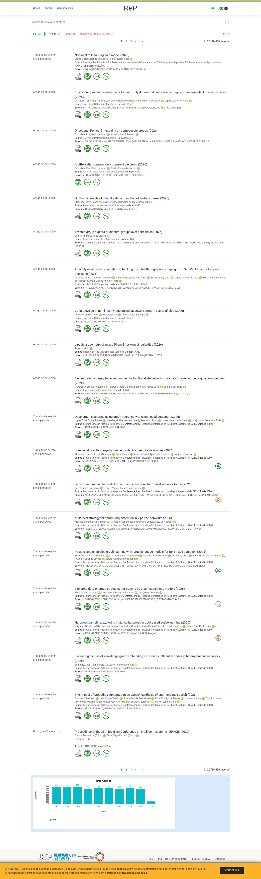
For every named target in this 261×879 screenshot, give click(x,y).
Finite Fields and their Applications (101, 239)
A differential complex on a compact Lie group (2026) (111, 164)
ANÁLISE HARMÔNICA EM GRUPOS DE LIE (186, 141)
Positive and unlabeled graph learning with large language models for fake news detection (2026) (140, 551)
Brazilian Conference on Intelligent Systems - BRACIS (169, 424)
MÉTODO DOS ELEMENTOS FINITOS (158, 393)
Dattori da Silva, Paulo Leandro (90, 134)
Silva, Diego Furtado (148, 592)
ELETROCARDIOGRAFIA (168, 599)
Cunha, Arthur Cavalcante (147, 100)
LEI (178, 287)
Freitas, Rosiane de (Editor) (89, 735)
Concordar (232, 870)
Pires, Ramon (122, 454)
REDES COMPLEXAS (95, 528)
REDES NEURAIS (93, 427)
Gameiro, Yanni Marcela (155, 555)
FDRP (122, 284)
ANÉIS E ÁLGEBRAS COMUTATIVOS (141, 242)
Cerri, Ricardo (134, 488)
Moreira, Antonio (192, 698)
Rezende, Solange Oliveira (88, 558)
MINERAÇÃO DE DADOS (97, 495)
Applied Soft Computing (95, 284)
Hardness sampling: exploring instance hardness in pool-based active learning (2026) (132, 622)
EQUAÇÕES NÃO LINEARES (167, 107)
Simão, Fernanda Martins (124, 168)
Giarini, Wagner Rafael (115, 488)
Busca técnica (201, 859)
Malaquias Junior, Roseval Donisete (93, 454)
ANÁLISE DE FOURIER (113, 141)
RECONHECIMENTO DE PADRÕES (184, 528)
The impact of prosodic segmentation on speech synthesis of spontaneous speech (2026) (136, 694)
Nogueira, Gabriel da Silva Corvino (92, 626)
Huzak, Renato (110, 314)
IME (103, 65)
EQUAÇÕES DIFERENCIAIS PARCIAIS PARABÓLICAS (125, 107)
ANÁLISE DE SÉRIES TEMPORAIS (138, 599)
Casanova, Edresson (139, 701)
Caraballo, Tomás (84, 100)
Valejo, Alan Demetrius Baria (206, 420)
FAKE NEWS (199, 565)
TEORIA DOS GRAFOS (114, 427)
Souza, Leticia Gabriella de (137, 698)
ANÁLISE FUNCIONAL (135, 69)
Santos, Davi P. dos (120, 626)
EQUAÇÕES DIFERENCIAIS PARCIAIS (104, 69)
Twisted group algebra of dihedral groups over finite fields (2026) (118, 232)
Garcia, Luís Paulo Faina (199, 626)
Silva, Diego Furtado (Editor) (121, 735)
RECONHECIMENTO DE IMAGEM (130, 287)
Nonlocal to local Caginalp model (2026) (102, 55)
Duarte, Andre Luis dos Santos (90, 235)
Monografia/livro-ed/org (47, 731)
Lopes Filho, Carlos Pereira (88, 420)
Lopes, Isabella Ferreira (186, 277)
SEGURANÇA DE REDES (171, 495)
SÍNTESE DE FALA (94, 708)
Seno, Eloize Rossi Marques (207, 555)
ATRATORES (91, 107)
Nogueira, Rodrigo (184, 454)
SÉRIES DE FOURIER (134, 175)
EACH (137, 284)
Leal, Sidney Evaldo (109, 698)
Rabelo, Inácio (82, 348)
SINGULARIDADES (127, 209)
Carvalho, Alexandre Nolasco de (113, 100)
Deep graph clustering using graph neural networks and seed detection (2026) (127, 416)
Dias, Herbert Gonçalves (87, 488)
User (212, 8)
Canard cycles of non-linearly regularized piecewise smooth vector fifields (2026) (129, 310)
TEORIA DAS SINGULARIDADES (101, 209)
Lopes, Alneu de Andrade (174, 420)
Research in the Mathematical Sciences (103, 205)
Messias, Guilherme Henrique (122, 420)
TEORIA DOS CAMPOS (172, 242)
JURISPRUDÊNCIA (166, 287)
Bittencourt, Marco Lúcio (146, 386)
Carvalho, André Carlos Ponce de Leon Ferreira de (156, 626)
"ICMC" (54, 34)
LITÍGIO (152, 287)
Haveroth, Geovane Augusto (89, 386)
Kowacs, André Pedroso (123, 134)
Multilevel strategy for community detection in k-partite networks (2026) (123, 518)
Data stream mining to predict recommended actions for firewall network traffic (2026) (133, 484)
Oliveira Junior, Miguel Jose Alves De (106, 701)
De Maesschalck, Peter (86, 314)
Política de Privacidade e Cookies (127, 873)
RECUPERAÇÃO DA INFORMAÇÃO (138, 633)
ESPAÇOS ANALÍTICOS (150, 355)
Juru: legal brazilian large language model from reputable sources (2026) (124, 450)
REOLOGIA (133, 393)
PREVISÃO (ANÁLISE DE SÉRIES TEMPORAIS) (134, 495)
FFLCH (129, 284)
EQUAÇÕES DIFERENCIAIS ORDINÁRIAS (105, 321)
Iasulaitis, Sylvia (149, 420)
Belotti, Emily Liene (160, 277)
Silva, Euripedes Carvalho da (117, 202)
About (48, 8)
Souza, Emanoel (144, 202)
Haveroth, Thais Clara (119, 386)
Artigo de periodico (44, 91)
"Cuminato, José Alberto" (97, 34)
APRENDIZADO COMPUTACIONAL (202, 495)
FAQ (151, 859)
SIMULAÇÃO (184, 393)
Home (36, 8)
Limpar (226, 33)
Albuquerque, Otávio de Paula (131, 277)
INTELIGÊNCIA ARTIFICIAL (98, 287)
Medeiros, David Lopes (86, 202)
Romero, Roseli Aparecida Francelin (152, 454)
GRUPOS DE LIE (93, 141)
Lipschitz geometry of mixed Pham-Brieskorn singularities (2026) (119, 344)
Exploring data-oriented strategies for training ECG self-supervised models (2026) (130, 588)
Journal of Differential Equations (100, 104)
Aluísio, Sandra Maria (165, 701)
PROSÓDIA (110, 708)
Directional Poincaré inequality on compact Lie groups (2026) (116, 130)
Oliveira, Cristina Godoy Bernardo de (93, 277)
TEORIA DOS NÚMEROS (197, 242)
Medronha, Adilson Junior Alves (117, 592)
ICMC (97, 65)
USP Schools (65, 8)
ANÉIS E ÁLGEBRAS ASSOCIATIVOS (103, 242)
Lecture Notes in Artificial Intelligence (102, 424)
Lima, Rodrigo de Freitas (167, 698)
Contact (220, 859)
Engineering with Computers (97, 390)
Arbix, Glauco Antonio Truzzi (104, 280)
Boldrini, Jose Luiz (173, 386)
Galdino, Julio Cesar (85, 698)
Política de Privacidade (172, 859)
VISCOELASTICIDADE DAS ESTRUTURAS (106, 393)
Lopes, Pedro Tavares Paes (115, 58)
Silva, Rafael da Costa (86, 592)
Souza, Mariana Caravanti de (124, 555)
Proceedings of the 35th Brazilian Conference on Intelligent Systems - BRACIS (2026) (132, 731)
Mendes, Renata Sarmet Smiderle (92, 521)
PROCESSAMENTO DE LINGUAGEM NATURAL (108, 461)
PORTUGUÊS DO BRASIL (145, 461)
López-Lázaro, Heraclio (176, 100)
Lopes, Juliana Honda (86, 58)
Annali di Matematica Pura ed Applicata (103, 171)
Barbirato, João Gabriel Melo (89, 664)
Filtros (37, 34)
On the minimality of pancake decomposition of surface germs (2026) (122, 198)
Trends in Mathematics (95, 62)
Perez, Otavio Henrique (133, 314)
